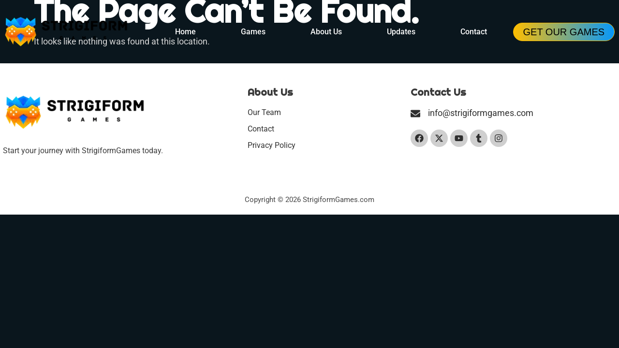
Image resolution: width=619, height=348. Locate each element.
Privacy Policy (271, 145)
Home (185, 31)
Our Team (264, 112)
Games (253, 31)
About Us (326, 31)
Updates (401, 31)
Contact (473, 31)
